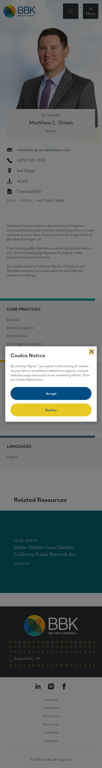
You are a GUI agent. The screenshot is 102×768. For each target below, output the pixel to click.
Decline (51, 410)
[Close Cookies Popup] (91, 352)
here (40, 379)
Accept (51, 393)
